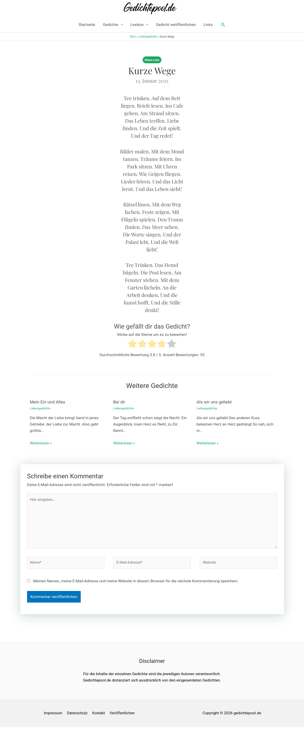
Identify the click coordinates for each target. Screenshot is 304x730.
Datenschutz (78, 716)
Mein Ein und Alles (48, 402)
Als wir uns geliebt (214, 402)
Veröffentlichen (125, 716)
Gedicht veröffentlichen (176, 24)
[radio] (132, 344)
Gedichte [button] (110, 24)
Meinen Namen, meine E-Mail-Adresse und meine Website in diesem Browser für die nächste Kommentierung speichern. (136, 583)
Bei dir (119, 402)
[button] (223, 24)
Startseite (86, 24)
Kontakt (100, 716)
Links (208, 24)
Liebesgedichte (40, 408)
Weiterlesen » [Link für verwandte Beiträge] (41, 443)
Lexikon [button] (137, 24)
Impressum (53, 716)
